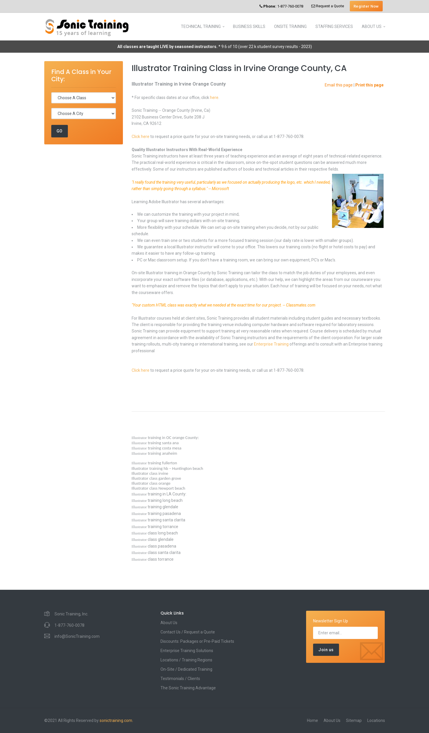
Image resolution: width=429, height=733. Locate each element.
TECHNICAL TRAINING (201, 26)
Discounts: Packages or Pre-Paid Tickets (197, 641)
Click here (140, 136)
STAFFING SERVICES (334, 26)
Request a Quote (327, 6)
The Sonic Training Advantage (188, 688)
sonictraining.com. (116, 720)
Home (312, 720)
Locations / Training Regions (186, 660)
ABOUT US (372, 26)
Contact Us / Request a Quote (187, 632)
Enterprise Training (271, 344)
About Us (168, 622)
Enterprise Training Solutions (186, 650)
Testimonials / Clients (180, 678)
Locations (376, 720)
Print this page (369, 85)
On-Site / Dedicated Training (186, 669)
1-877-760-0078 (281, 6)
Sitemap (354, 720)
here (214, 97)
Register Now (366, 6)
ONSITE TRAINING (290, 26)
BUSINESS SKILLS (249, 26)
